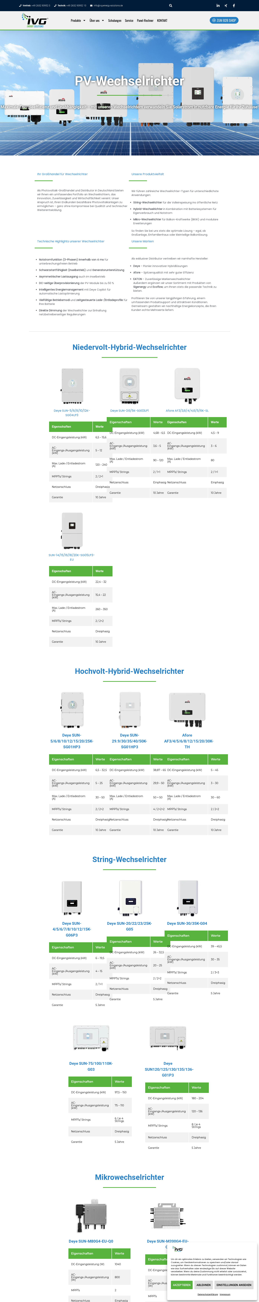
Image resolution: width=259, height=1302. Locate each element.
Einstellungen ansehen (234, 1285)
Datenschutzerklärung (208, 1294)
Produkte (78, 20)
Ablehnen (204, 1285)
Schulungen (114, 20)
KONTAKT (162, 20)
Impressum (225, 1294)
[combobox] (189, 5)
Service (129, 20)
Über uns (97, 20)
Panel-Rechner (145, 20)
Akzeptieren (182, 1285)
